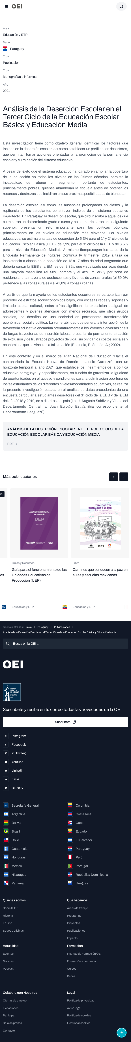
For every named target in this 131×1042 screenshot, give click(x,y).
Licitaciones (10, 1008)
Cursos (71, 968)
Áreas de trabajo (77, 908)
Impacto (72, 938)
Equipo (7, 923)
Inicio (29, 627)
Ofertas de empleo (15, 1000)
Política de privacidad (81, 1000)
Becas (71, 976)
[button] (113, 476)
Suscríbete (65, 722)
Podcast (8, 968)
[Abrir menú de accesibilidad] (122, 1033)
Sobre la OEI (11, 908)
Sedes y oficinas (13, 930)
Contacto (9, 1030)
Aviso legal (74, 1008)
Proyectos (73, 923)
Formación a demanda (81, 961)
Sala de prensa (12, 1023)
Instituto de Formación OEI (84, 953)
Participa (8, 1015)
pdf (12, 444)
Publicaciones (62, 627)
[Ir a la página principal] (17, 6)
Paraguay (42, 627)
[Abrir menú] (6, 6)
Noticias (8, 961)
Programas (74, 915)
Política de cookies (79, 1015)
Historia (8, 915)
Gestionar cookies (78, 1023)
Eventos (8, 953)
